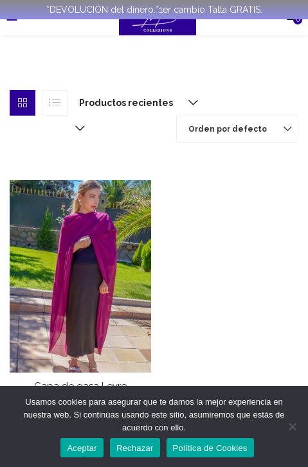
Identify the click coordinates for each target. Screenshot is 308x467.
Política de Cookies (210, 448)
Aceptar (82, 448)
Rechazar (135, 448)
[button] (135, 103)
